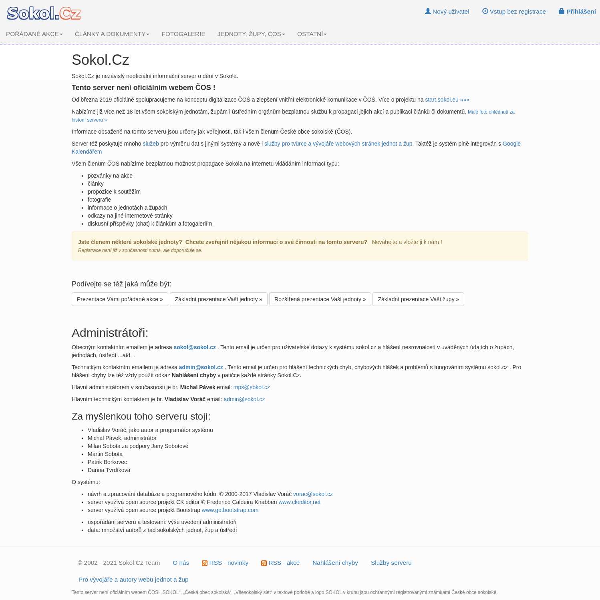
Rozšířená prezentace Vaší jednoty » (320, 299)
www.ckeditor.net (299, 502)
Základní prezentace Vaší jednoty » (218, 299)
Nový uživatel (447, 11)
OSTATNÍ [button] (312, 33)
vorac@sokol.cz (313, 494)
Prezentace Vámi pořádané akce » (120, 299)
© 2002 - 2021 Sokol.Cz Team (119, 562)
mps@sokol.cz (252, 387)
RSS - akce (280, 562)
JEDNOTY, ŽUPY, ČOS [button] (251, 33)
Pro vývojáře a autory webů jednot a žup (134, 579)
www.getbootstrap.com (230, 510)
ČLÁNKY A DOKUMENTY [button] (112, 33)
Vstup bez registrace (514, 11)
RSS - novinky (225, 562)
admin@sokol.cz (244, 399)
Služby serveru (391, 562)
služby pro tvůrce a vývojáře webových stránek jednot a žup (338, 143)
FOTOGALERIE (183, 33)
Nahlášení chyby (335, 562)
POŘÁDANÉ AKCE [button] (34, 33)
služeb (151, 143)
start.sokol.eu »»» (447, 99)
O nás (181, 562)
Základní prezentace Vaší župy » (418, 299)
